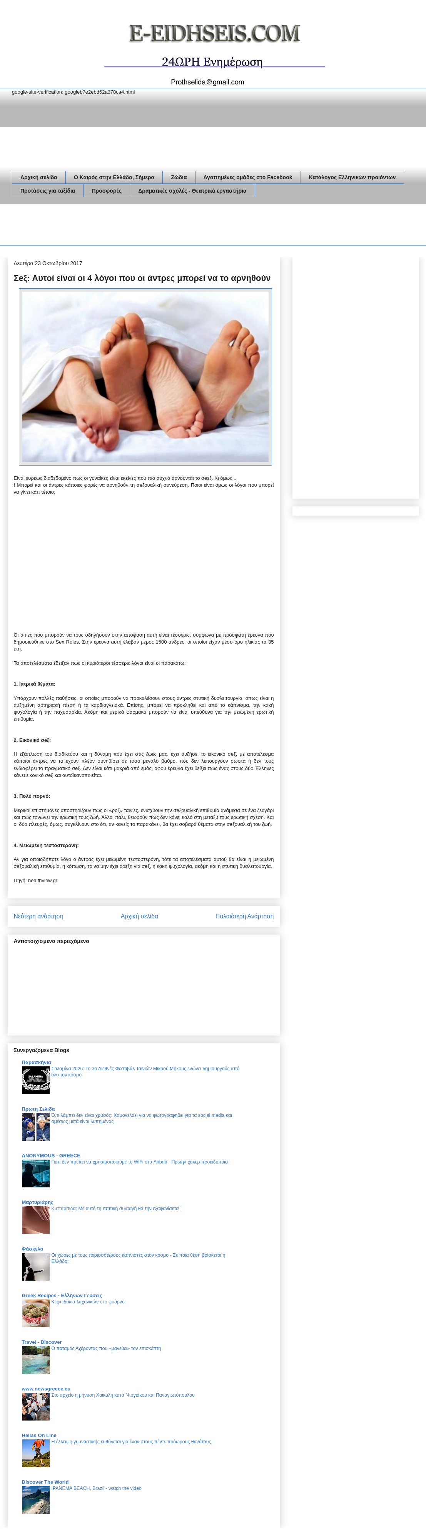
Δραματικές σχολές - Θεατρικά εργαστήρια (192, 191)
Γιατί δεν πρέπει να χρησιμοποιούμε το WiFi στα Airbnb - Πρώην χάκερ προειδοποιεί (140, 1162)
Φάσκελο (32, 1249)
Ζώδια (179, 177)
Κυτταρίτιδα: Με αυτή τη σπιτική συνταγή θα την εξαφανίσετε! (116, 1208)
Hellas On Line (39, 1435)
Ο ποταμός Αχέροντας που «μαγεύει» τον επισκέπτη (106, 1348)
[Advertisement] (152, 226)
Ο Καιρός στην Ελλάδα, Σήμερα (114, 177)
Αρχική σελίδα (38, 177)
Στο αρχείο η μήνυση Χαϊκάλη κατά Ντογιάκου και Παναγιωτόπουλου (123, 1395)
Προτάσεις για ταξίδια (47, 191)
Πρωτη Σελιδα (38, 1109)
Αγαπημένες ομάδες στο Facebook (248, 177)
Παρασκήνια (36, 1062)
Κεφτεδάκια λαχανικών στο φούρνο (88, 1302)
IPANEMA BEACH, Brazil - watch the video (97, 1488)
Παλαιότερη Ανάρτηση (245, 916)
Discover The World (45, 1482)
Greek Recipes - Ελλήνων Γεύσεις (62, 1295)
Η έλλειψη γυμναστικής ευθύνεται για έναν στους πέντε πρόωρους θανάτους (131, 1441)
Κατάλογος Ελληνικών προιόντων (352, 177)
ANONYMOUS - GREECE (51, 1155)
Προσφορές (107, 191)
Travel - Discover (42, 1342)
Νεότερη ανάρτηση (38, 916)
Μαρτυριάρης (37, 1202)
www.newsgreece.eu (46, 1389)
